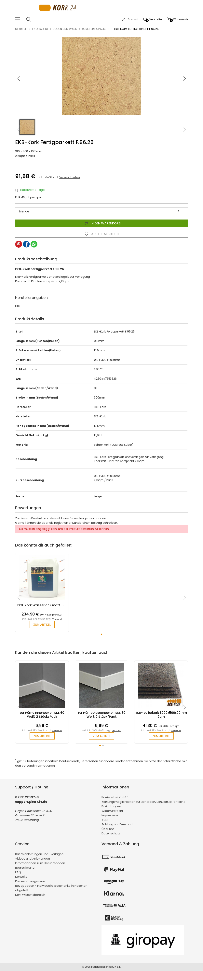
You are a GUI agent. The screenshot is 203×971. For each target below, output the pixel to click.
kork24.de (41, 29)
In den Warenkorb (101, 223)
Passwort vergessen (30, 881)
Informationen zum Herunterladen (40, 863)
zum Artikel (42, 625)
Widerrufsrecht (112, 811)
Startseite (22, 29)
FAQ (18, 872)
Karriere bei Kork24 (115, 798)
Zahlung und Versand (117, 825)
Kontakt (21, 877)
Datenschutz (111, 834)
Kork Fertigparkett (96, 29)
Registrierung (24, 868)
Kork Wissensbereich (30, 895)
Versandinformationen (38, 766)
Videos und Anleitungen (32, 859)
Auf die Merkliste (101, 233)
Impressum (110, 816)
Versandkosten (69, 177)
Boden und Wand (65, 29)
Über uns (108, 829)
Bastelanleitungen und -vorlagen (39, 854)
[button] (184, 78)
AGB (105, 820)
